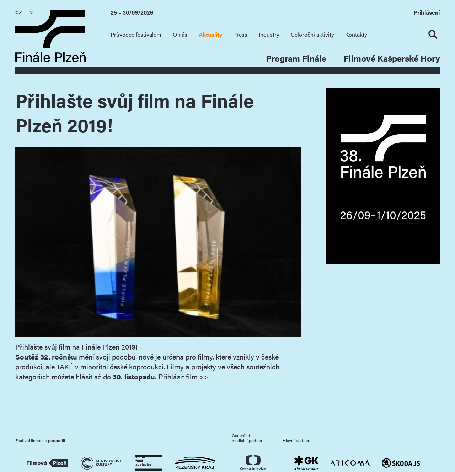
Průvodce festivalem (136, 34)
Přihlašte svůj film (42, 347)
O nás (180, 34)
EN (29, 12)
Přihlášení (427, 12)
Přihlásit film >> (183, 377)
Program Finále (296, 58)
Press (240, 34)
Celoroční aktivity (312, 34)
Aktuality (210, 34)
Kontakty (356, 34)
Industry (269, 34)
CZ (18, 12)
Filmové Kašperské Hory (392, 58)
